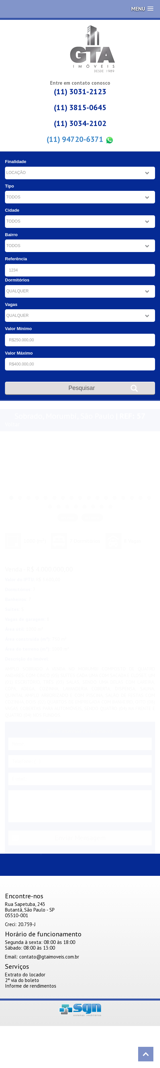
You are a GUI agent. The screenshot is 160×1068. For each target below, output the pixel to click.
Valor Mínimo (18, 328)
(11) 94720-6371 (80, 139)
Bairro (11, 234)
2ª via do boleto (22, 980)
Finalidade (15, 161)
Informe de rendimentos (30, 986)
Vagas (11, 304)
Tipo (9, 186)
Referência (16, 258)
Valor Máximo (19, 353)
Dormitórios (17, 280)
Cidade (12, 210)
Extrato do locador (25, 974)
